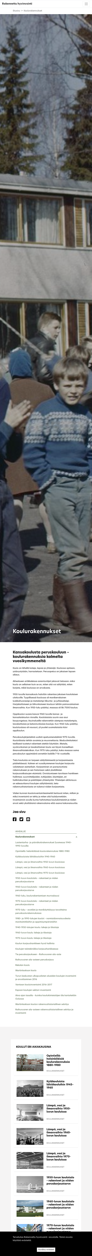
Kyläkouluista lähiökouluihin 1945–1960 (35, 857)
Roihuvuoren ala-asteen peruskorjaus (34, 960)
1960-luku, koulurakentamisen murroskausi (37, 896)
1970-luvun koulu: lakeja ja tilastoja (33, 938)
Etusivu (16, 11)
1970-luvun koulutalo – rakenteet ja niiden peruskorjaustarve (36, 903)
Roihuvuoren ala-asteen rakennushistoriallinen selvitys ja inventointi (44, 1011)
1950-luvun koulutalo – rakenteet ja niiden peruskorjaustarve (36, 880)
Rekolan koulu (22, 965)
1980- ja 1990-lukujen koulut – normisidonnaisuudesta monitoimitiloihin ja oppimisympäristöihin (42, 920)
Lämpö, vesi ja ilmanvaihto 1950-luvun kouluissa (40, 862)
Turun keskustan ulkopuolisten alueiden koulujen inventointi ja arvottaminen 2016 (45, 978)
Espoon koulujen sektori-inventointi (33, 990)
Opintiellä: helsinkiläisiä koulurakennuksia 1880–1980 (42, 851)
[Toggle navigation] (86, 3)
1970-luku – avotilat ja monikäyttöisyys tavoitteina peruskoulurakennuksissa (41, 911)
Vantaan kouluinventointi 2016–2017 (33, 985)
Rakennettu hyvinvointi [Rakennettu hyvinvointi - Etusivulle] (17, 4)
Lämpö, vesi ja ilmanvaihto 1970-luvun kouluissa (40, 873)
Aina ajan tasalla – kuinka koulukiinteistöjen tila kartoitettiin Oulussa (45, 997)
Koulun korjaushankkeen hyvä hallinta (34, 944)
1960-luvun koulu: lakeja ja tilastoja (33, 933)
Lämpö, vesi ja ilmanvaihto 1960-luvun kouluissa (40, 868)
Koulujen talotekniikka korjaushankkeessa (36, 949)
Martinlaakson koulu (25, 971)
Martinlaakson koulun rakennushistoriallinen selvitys (42, 1004)
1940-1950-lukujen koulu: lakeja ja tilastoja (37, 927)
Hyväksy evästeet (46, 1250)
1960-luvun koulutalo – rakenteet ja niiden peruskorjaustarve (36, 889)
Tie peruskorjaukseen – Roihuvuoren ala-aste (38, 954)
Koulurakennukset (25, 837)
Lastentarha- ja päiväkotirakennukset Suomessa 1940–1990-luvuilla (43, 844)
